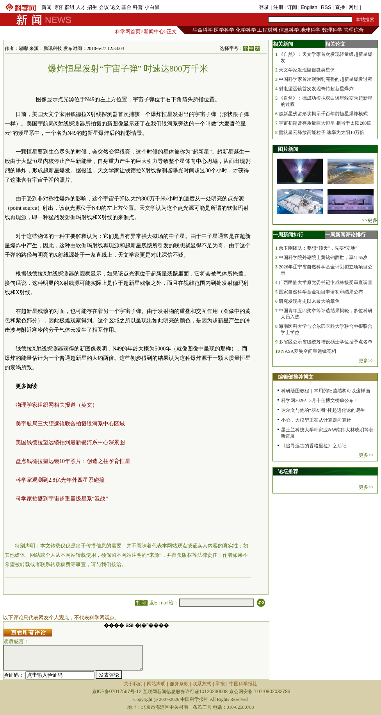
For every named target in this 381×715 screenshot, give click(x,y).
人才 (81, 7)
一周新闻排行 (288, 235)
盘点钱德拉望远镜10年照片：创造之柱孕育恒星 (73, 461)
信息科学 (289, 30)
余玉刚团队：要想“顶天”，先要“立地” (318, 248)
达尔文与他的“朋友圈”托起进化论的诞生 (323, 410)
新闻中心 (154, 31)
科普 (138, 7)
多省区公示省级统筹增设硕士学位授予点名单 (325, 342)
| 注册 (277, 7)
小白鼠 (152, 7)
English (309, 7)
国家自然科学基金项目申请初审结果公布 (321, 292)
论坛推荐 (288, 471)
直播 (340, 7)
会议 (104, 7)
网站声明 (156, 683)
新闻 (46, 7)
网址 (354, 7)
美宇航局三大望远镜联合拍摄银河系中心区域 (70, 424)
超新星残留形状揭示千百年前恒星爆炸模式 (323, 113)
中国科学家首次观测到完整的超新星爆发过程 (325, 79)
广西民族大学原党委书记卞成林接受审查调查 (325, 282)
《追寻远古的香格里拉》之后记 (314, 446)
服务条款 (179, 683)
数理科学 (332, 30)
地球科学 (310, 30)
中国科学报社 (243, 683)
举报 (220, 683)
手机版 (369, 7)
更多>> (366, 360)
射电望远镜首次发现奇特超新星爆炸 (316, 88)
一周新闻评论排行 (345, 235)
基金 (126, 7)
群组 (69, 7)
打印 (141, 603)
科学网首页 (128, 31)
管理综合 (354, 30)
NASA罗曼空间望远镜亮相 (308, 351)
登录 (265, 7)
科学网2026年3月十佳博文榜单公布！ (319, 400)
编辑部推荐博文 (295, 377)
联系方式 (201, 683)
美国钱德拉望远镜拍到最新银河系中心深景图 (70, 442)
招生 (92, 7)
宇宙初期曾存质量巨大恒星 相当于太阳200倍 (325, 123)
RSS (326, 7)
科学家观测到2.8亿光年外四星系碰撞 (60, 480)
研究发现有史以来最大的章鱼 (309, 301)
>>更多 (369, 220)
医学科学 (224, 30)
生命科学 (202, 30)
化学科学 (246, 30)
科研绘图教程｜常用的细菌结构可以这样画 (325, 390)
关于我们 (133, 683)
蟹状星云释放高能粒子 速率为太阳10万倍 (321, 132)
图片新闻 (288, 149)
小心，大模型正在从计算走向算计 (316, 420)
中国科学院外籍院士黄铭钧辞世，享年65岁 (323, 257)
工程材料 (267, 30)
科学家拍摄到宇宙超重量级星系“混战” (62, 499)
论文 (115, 7)
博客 (58, 7)
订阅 (292, 7)
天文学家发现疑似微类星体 (307, 70)
